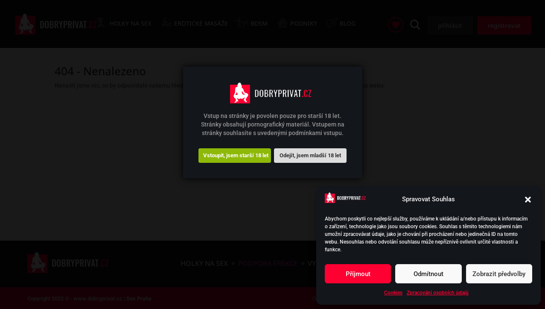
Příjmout (358, 274)
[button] (528, 199)
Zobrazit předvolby (498, 274)
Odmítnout (428, 274)
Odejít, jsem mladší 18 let (310, 155)
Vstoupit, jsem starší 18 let (235, 155)
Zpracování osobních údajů (438, 293)
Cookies (393, 293)
